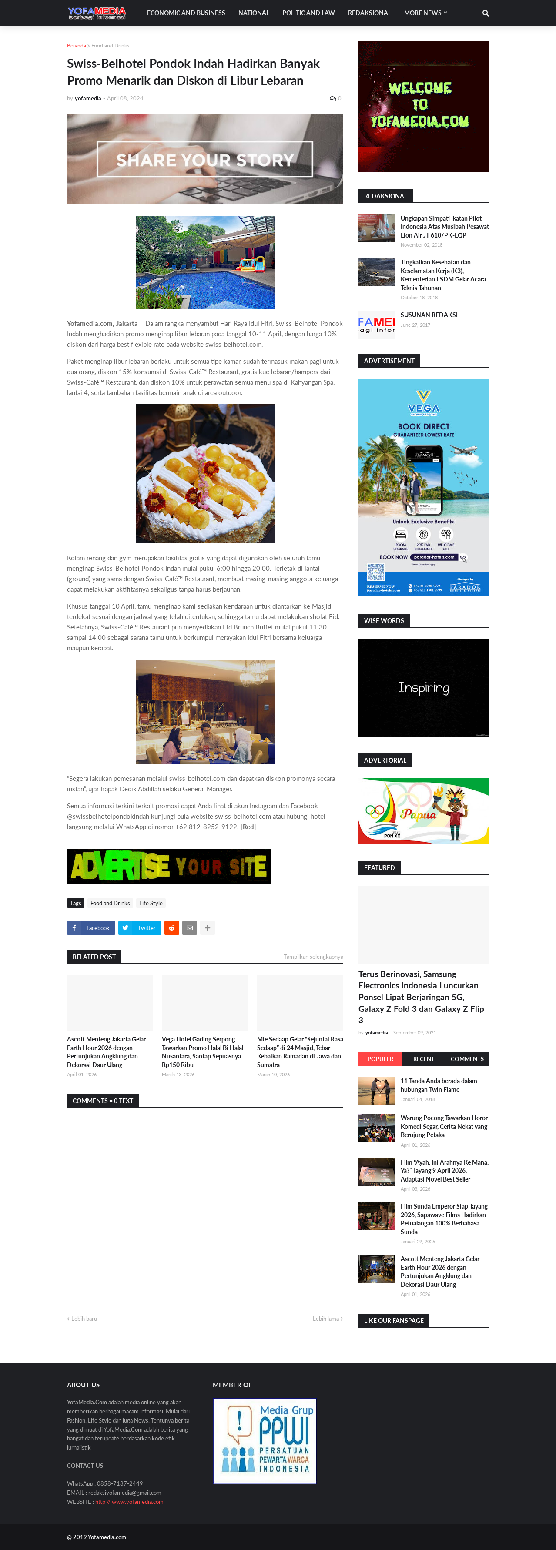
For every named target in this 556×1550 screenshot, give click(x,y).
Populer (380, 1058)
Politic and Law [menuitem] (308, 13)
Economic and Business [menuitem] (186, 13)
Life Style (151, 903)
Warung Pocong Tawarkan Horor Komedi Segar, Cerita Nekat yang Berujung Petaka (444, 1126)
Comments (467, 1058)
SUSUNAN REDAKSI (429, 314)
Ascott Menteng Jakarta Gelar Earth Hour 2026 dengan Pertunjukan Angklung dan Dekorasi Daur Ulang (106, 1051)
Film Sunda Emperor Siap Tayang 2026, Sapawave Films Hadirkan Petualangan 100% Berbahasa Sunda (444, 1218)
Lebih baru (84, 1318)
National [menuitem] (253, 13)
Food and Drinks (110, 45)
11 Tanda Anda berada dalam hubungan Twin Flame (439, 1085)
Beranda (76, 45)
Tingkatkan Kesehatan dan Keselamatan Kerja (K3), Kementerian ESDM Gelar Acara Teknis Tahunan (443, 274)
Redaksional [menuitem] (369, 13)
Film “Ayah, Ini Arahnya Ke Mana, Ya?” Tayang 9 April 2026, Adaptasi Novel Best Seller (445, 1170)
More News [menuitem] (423, 13)
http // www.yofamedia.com (129, 1501)
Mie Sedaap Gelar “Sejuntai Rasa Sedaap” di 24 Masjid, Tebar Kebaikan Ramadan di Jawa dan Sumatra (300, 1051)
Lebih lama (326, 1318)
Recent (424, 1058)
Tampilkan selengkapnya (313, 956)
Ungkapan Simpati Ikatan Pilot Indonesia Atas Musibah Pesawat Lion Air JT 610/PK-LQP (445, 226)
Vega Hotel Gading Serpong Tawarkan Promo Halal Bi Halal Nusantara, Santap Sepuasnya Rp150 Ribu (202, 1051)
